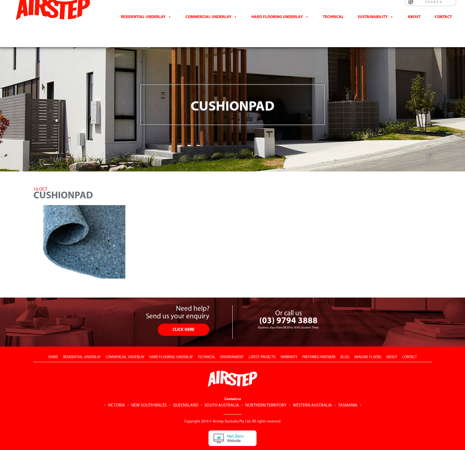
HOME (53, 342)
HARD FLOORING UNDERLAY (171, 342)
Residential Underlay (143, 24)
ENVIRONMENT (232, 342)
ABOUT (391, 342)
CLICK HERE (183, 315)
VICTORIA (116, 390)
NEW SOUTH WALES (149, 390)
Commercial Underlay (208, 24)
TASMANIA (347, 390)
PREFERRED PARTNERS (319, 342)
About (414, 24)
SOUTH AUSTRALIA (221, 390)
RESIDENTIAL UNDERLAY (82, 342)
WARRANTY (288, 342)
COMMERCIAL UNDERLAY (124, 342)
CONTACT (443, 24)
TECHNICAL (206, 342)
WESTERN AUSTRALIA (312, 390)
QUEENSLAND (185, 390)
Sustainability (373, 24)
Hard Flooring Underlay (277, 24)
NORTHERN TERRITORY (266, 390)
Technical (333, 24)
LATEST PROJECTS (262, 342)
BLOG (345, 342)
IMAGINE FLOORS (367, 342)
